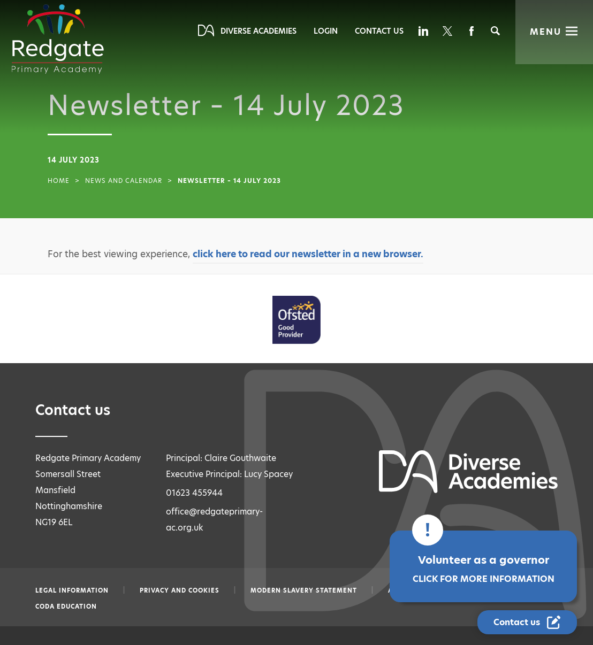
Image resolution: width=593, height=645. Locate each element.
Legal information (72, 590)
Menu (545, 32)
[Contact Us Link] (528, 622)
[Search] (495, 31)
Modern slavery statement (303, 590)
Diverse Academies (258, 31)
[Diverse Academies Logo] (58, 39)
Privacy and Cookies (179, 590)
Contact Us (379, 31)
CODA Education (66, 606)
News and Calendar (123, 180)
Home (59, 180)
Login (326, 31)
